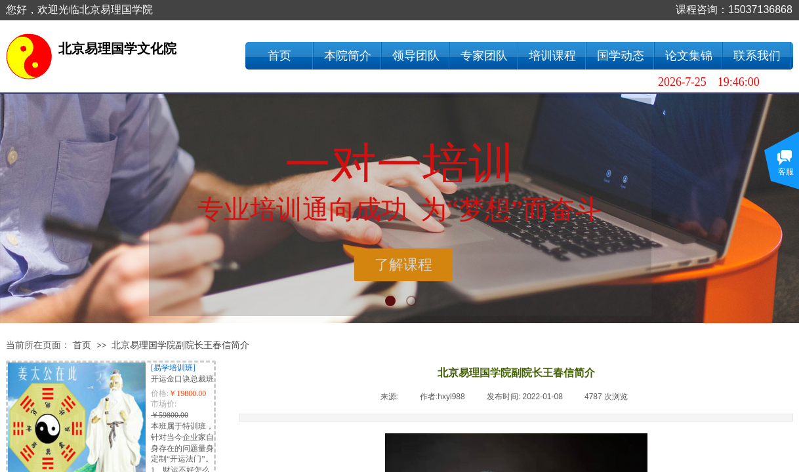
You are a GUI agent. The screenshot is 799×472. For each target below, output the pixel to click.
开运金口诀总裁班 (182, 379)
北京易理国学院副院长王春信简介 (180, 345)
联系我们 (757, 55)
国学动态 (620, 55)
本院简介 (347, 55)
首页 (279, 55)
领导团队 (416, 55)
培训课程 (552, 55)
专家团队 (484, 55)
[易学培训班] (173, 367)
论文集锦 (688, 55)
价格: (160, 393)
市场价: (163, 403)
